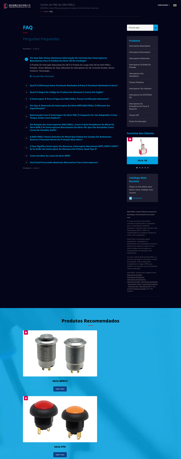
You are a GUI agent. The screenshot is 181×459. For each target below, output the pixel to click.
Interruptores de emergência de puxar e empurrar (139, 106)
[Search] (140, 28)
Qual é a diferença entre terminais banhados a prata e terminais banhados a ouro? (74, 85)
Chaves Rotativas (136, 82)
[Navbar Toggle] (175, 5)
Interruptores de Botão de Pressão (140, 66)
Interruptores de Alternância (136, 279)
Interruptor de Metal (133, 282)
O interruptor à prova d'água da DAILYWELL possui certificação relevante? (69, 98)
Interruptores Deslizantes (139, 58)
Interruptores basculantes (139, 46)
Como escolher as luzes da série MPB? (50, 155)
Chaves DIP (134, 115)
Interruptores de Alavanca (135, 277)
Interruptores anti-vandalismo (136, 74)
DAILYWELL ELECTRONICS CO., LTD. (52, 450)
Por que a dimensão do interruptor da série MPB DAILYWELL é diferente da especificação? (70, 107)
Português (163, 5)
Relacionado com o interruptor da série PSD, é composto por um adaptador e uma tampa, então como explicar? (73, 116)
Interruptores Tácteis (135, 284)
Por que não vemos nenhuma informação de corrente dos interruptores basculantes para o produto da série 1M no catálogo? (68, 59)
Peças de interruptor (137, 121)
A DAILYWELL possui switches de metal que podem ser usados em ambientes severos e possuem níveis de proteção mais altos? (70, 138)
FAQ (51, 11)
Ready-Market (45, 453)
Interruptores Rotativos (150, 284)
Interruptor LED (133, 286)
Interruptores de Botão (134, 275)
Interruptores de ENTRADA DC (140, 96)
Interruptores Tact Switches (140, 88)
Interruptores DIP (144, 286)
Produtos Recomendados (90, 320)
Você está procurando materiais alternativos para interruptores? (64, 162)
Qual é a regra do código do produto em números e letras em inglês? (66, 92)
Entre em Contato (140, 289)
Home (46, 11)
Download (135, 198)
